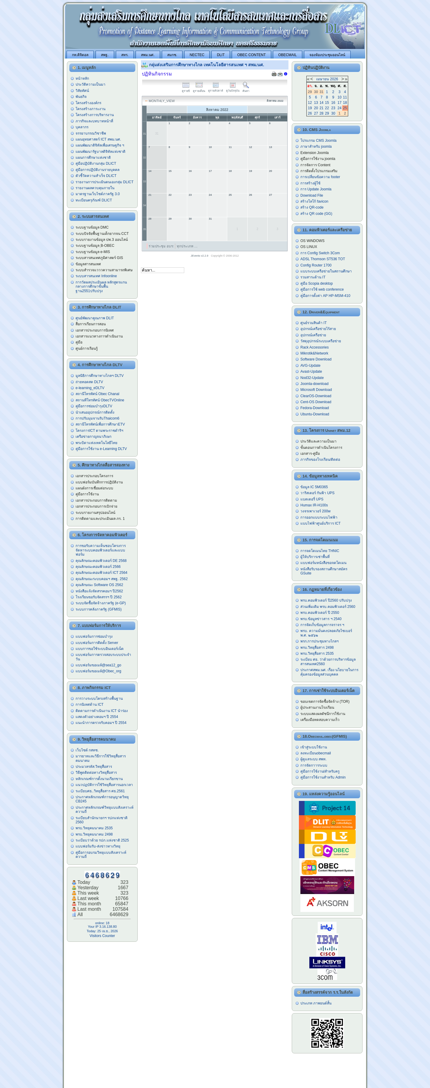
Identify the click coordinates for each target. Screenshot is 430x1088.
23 (190, 194)
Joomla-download (314, 384)
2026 (334, 79)
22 (170, 194)
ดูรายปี (186, 89)
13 (270, 147)
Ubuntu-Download (314, 414)
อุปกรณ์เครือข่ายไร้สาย (318, 329)
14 (149, 170)
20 (270, 170)
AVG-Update (310, 365)
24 (210, 194)
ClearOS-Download (315, 396)
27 (270, 194)
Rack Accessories (314, 347)
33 (144, 181)
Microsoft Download (316, 390)
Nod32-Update (312, 378)
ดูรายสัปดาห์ (215, 89)
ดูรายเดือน (199, 89)
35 (144, 229)
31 (144, 133)
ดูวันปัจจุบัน (232, 89)
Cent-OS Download (315, 402)
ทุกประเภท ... (187, 246)
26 (250, 194)
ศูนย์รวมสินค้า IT (313, 323)
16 (190, 170)
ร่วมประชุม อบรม (162, 246)
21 (149, 194)
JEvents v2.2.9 (200, 255)
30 (190, 218)
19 (250, 170)
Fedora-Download (314, 408)
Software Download (315, 359)
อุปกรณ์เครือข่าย (313, 335)
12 (250, 147)
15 (170, 170)
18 (230, 170)
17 (210, 170)
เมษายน (322, 79)
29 (170, 218)
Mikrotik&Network (314, 353)
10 (210, 147)
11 (230, 147)
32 (144, 157)
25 (230, 194)
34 (144, 205)
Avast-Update (311, 371)
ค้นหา (245, 89)
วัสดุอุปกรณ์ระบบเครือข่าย (320, 341)
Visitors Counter (102, 936)
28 (149, 218)
